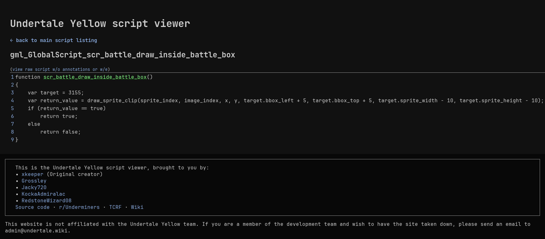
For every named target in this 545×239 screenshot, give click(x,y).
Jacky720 (34, 187)
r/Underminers (79, 207)
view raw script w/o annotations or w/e (60, 69)
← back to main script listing (53, 40)
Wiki (137, 207)
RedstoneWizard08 (47, 200)
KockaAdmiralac (43, 194)
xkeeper (32, 174)
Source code (32, 207)
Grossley (34, 181)
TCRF (115, 207)
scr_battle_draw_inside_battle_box (95, 77)
